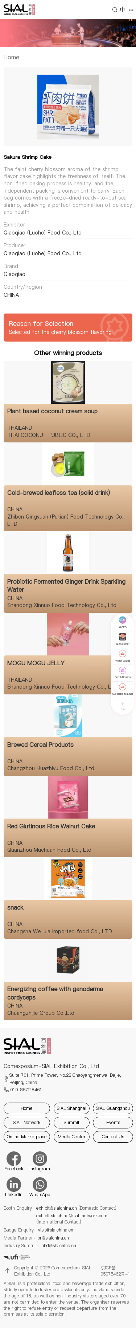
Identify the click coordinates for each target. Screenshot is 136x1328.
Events (113, 1122)
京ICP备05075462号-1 (115, 1271)
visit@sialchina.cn (55, 1230)
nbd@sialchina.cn (58, 1246)
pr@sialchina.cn (53, 1238)
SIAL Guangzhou (113, 1108)
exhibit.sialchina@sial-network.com (71, 1219)
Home (11, 57)
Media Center (72, 1137)
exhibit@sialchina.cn (76, 1208)
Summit (71, 1122)
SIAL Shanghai (71, 1108)
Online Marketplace (27, 1137)
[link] (11, 57)
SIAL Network (27, 1122)
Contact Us (113, 1137)
